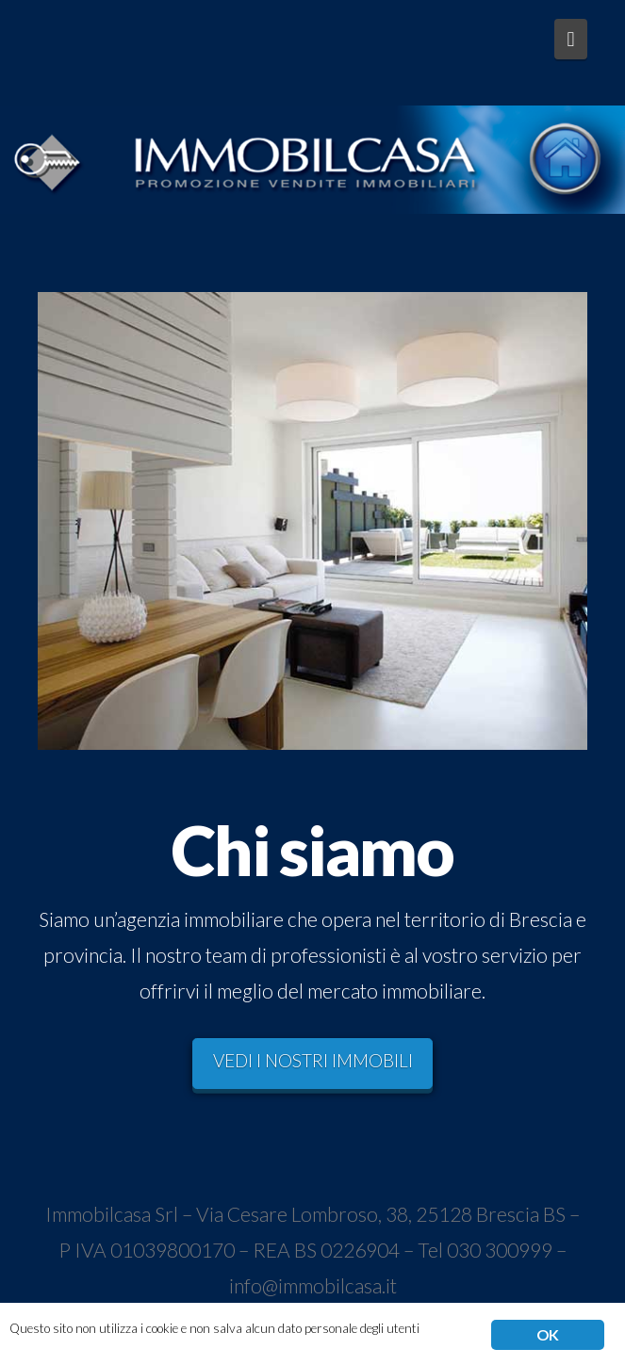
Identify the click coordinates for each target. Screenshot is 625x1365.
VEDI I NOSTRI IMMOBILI (313, 1060)
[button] (571, 39)
